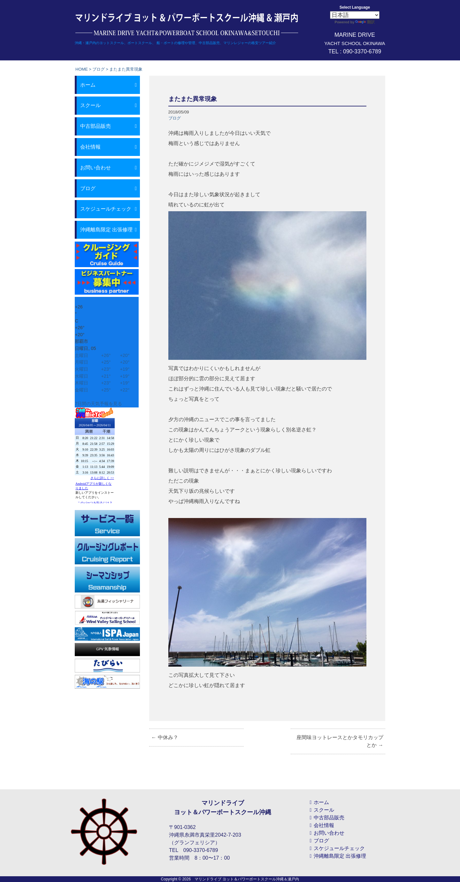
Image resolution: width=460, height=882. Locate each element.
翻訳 (365, 22)
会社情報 (90, 147)
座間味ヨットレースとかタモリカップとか (339, 741)
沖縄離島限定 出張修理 (106, 229)
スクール (90, 105)
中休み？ (164, 737)
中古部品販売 (95, 126)
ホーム (88, 85)
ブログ (98, 69)
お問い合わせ (95, 167)
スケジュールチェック (105, 209)
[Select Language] (354, 15)
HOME (81, 69)
